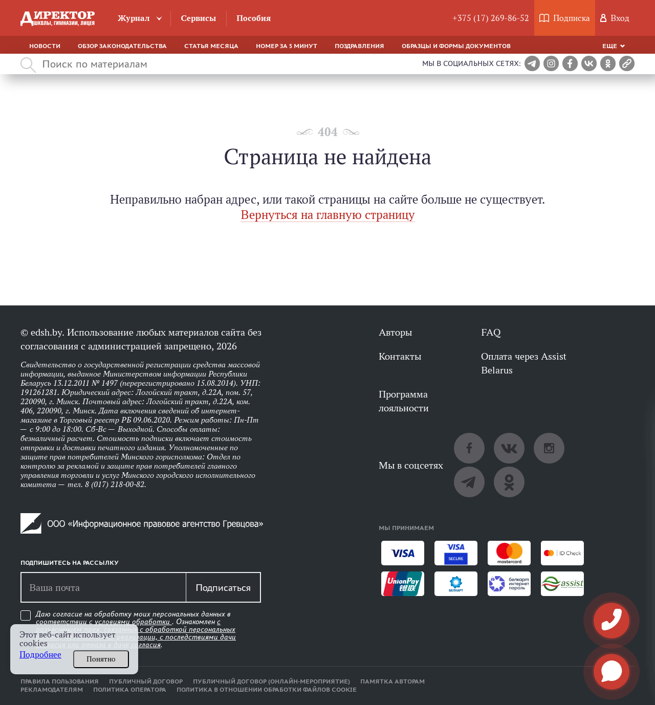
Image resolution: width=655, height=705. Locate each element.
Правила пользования (59, 681)
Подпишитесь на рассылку (69, 563)
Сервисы (198, 18)
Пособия (253, 18)
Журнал (134, 18)
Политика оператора (129, 690)
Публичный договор (146, 681)
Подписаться (223, 587)
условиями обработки (133, 622)
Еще (609, 46)
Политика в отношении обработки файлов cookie (267, 690)
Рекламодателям (51, 690)
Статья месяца (211, 46)
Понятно (101, 659)
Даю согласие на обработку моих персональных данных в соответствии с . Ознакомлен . (136, 629)
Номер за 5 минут (286, 46)
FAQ (490, 332)
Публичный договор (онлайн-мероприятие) (271, 681)
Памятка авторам (392, 681)
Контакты (400, 356)
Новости (44, 46)
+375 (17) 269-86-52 (490, 18)
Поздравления (359, 46)
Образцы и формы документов (456, 46)
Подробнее (40, 654)
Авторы (395, 332)
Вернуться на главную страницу (328, 215)
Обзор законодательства (122, 46)
